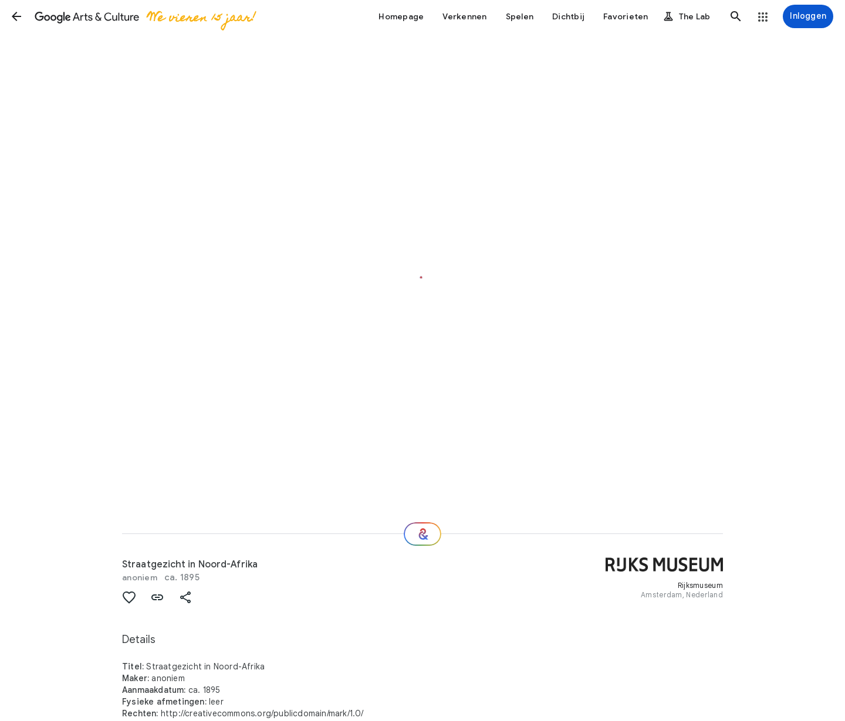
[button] (16, 16)
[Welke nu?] (422, 534)
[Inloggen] (808, 16)
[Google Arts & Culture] (144, 16)
